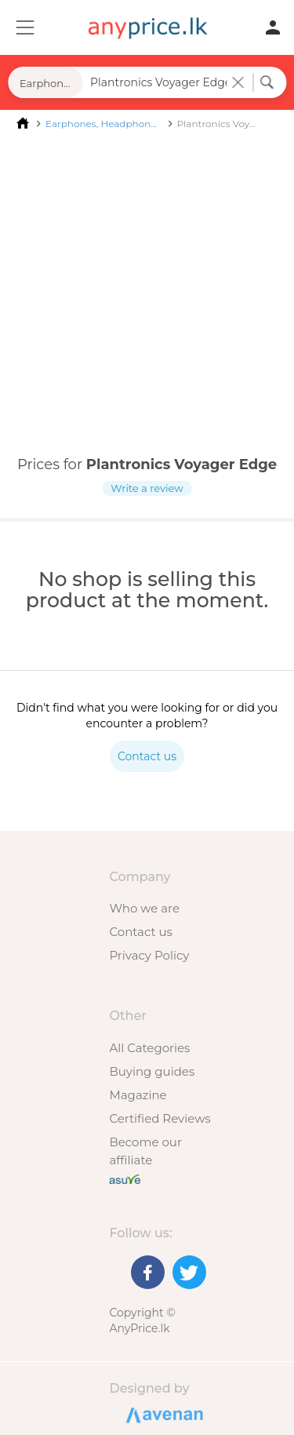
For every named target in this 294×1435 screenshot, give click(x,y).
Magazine (137, 1094)
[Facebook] (148, 1272)
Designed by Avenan (162, 1413)
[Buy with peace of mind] (124, 1178)
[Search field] (156, 82)
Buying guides (151, 1071)
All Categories (149, 1047)
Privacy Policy (149, 955)
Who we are (144, 908)
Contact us (140, 931)
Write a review (147, 488)
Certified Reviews (159, 1118)
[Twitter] (189, 1272)
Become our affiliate (145, 1151)
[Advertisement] (147, 295)
